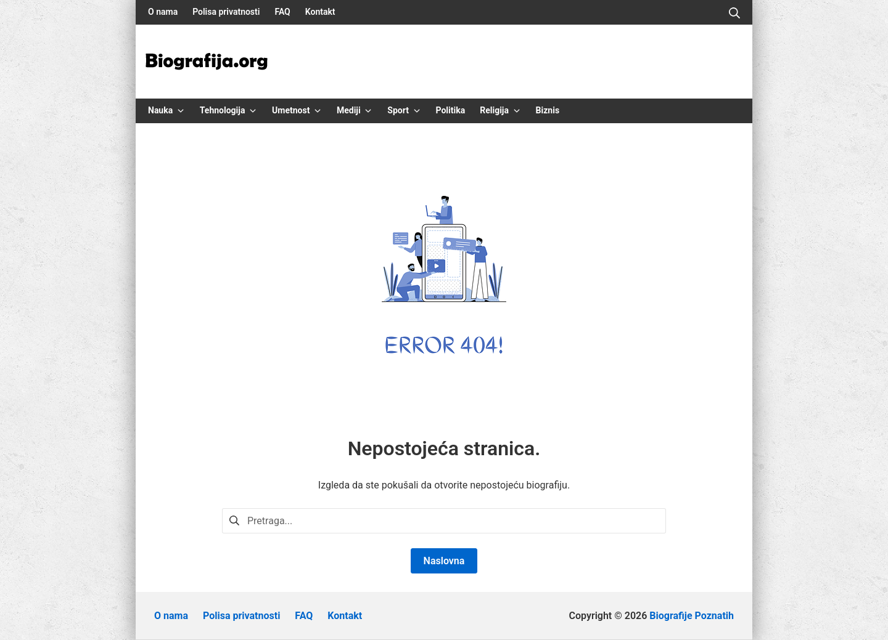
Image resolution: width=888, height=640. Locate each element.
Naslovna (444, 561)
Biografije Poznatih (691, 616)
